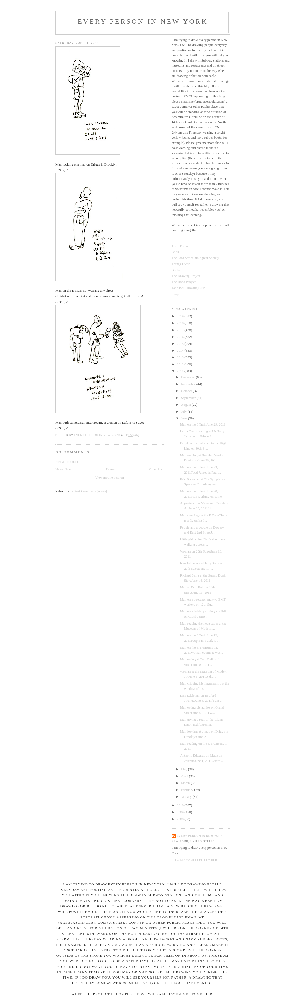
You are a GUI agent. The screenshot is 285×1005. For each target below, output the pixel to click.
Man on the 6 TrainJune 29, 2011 (202, 424)
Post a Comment (66, 462)
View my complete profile (194, 860)
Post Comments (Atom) (90, 491)
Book (175, 252)
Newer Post (63, 469)
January (187, 797)
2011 (180, 371)
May (184, 769)
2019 (180, 316)
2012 (180, 364)
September (189, 398)
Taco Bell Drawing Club (188, 288)
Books (176, 270)
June (184, 418)
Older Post (156, 469)
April (185, 776)
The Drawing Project (186, 276)
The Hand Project (184, 282)
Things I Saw (181, 264)
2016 (180, 337)
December (188, 377)
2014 (180, 350)
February (187, 790)
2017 (180, 330)
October (187, 391)
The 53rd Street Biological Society (195, 258)
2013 (180, 357)
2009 (180, 812)
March (186, 783)
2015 (180, 344)
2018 (180, 323)
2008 (180, 819)
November (188, 384)
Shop (175, 294)
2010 (180, 805)
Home (110, 469)
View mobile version (109, 477)
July (184, 411)
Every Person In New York (143, 21)
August (186, 405)
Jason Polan (180, 246)
